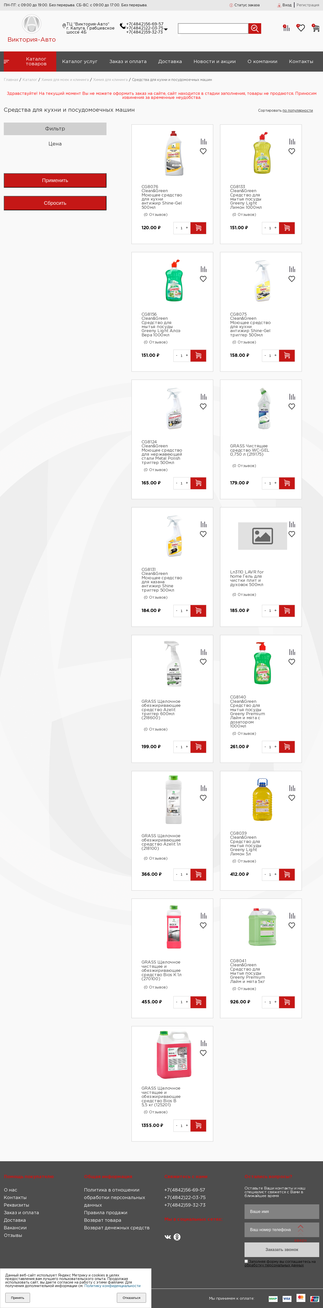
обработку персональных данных (274, 1265)
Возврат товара (102, 1220)
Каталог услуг (79, 62)
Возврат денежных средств (117, 1228)
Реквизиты (16, 1205)
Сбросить (55, 203)
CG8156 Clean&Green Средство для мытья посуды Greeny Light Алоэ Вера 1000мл (160, 325)
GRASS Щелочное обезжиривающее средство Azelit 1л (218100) (161, 842)
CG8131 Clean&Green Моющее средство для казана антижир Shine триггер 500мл (161, 580)
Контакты (301, 62)
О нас (10, 1190)
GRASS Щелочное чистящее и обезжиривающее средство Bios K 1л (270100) (161, 971)
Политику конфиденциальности (112, 1286)
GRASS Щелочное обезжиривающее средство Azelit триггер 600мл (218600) (160, 710)
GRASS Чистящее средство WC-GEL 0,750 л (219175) (249, 450)
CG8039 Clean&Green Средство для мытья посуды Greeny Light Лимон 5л (245, 844)
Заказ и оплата (128, 62)
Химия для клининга (110, 79)
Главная (11, 79)
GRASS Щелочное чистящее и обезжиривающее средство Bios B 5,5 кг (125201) (160, 1097)
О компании (262, 62)
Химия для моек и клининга (65, 79)
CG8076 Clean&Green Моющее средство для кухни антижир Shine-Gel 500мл (161, 197)
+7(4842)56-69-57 (145, 24)
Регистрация (308, 5)
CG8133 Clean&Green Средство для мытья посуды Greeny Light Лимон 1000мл (246, 197)
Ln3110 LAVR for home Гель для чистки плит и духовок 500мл (246, 579)
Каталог (29, 79)
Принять (17, 1298)
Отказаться (131, 1298)
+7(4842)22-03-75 (144, 28)
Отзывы (13, 1236)
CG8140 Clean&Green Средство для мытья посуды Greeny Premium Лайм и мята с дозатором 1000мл (247, 711)
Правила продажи (105, 1213)
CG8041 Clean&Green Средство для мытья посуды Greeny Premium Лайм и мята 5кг (247, 971)
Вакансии (15, 1228)
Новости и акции (215, 62)
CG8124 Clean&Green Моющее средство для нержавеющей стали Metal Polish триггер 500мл (161, 452)
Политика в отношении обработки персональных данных (114, 1197)
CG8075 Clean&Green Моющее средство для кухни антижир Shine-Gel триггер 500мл (250, 325)
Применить (55, 180)
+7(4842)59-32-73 (144, 32)
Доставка (170, 62)
